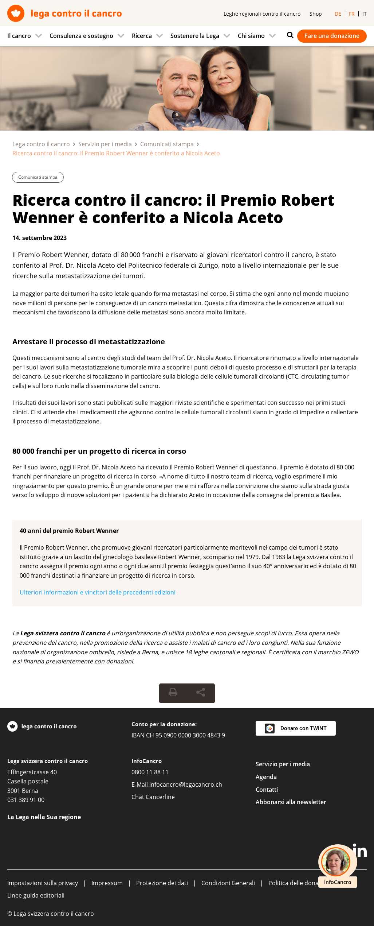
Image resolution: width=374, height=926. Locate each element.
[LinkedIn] (360, 851)
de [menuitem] (338, 13)
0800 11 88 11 (150, 772)
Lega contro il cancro (41, 144)
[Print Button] (173, 693)
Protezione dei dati (162, 883)
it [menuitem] (364, 13)
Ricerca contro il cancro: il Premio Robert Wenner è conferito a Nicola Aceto (173, 208)
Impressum (107, 883)
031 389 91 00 (25, 800)
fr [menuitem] (352, 13)
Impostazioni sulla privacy (42, 883)
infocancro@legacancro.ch (185, 784)
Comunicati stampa (167, 144)
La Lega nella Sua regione (44, 817)
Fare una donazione (331, 36)
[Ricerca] (288, 35)
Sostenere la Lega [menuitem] (194, 36)
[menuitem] (26, 36)
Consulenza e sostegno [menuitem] (81, 36)
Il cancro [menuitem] (19, 36)
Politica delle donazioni (299, 883)
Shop (316, 13)
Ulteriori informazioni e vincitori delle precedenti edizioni (98, 592)
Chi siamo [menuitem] (251, 36)
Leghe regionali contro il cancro (262, 13)
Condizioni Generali (228, 883)
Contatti (267, 790)
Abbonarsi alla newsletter (291, 802)
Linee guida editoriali (35, 895)
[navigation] (187, 36)
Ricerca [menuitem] (142, 36)
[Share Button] (200, 693)
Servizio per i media (105, 144)
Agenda (266, 777)
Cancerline (160, 797)
